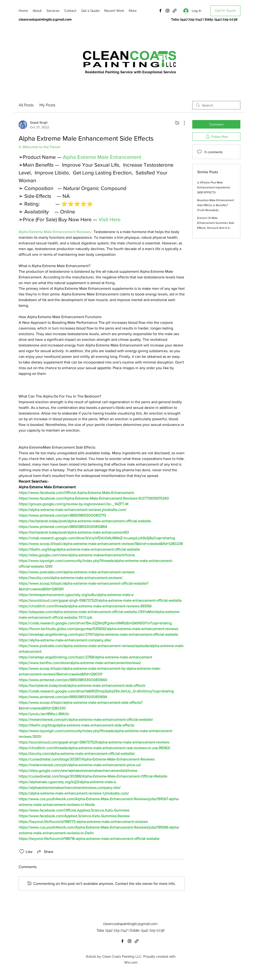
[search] (216, 105)
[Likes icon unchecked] (22, 851)
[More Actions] (182, 123)
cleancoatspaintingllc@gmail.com (45, 19)
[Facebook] (160, 10)
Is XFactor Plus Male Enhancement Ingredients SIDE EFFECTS (213, 187)
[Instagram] (167, 10)
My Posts (47, 105)
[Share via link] (44, 851)
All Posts (26, 105)
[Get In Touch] (225, 10)
